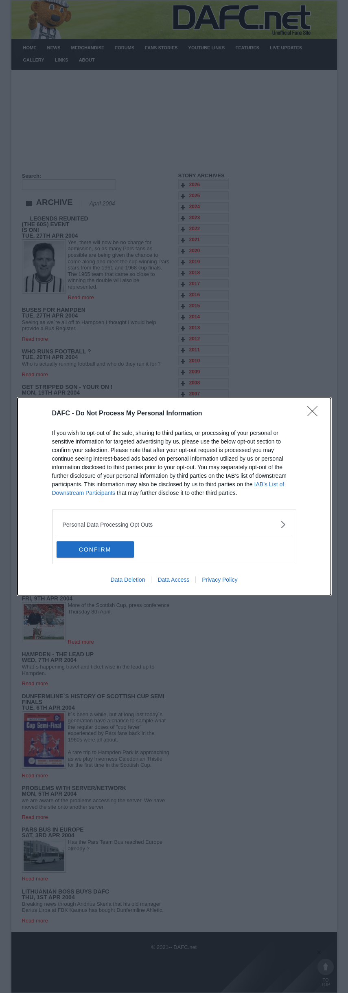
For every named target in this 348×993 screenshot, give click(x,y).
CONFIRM (95, 549)
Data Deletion (128, 579)
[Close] (315, 413)
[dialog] (174, 496)
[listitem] (174, 524)
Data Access (173, 579)
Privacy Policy (219, 579)
